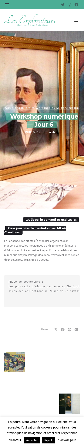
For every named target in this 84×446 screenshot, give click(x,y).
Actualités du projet (19, 107)
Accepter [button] (31, 440)
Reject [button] (48, 440)
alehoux (54, 132)
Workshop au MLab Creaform (57, 107)
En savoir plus (66, 440)
